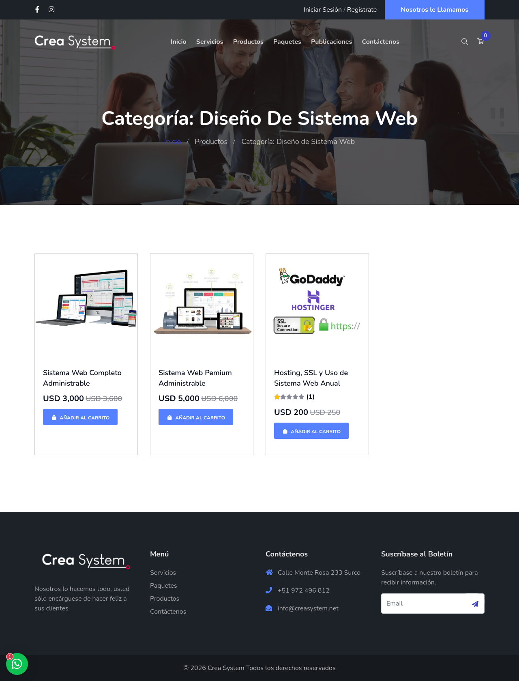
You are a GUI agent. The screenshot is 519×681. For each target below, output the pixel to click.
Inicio (179, 41)
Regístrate (362, 9)
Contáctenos (380, 41)
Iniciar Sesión (323, 9)
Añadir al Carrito (80, 418)
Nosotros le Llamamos (435, 9)
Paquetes (287, 41)
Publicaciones (331, 41)
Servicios (209, 41)
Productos (248, 41)
